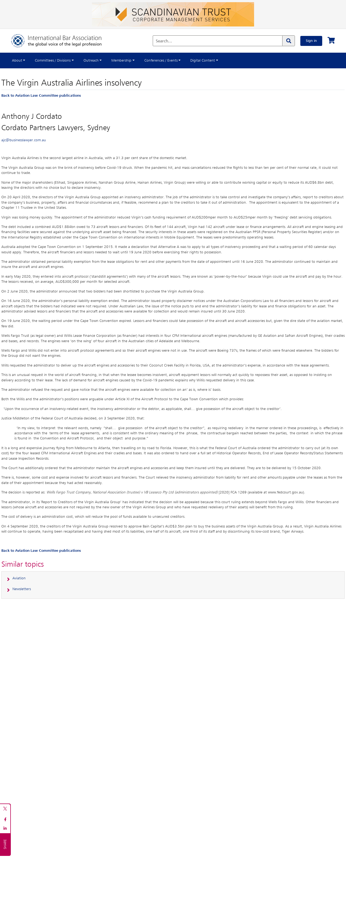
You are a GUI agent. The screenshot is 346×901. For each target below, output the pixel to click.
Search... (164, 41)
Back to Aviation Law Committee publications (41, 96)
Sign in (311, 41)
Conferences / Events (161, 60)
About (17, 60)
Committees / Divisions (53, 60)
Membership (121, 60)
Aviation (19, 578)
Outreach (91, 60)
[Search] (288, 41)
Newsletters (21, 589)
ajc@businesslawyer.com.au (23, 140)
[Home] (61, 41)
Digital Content (202, 60)
